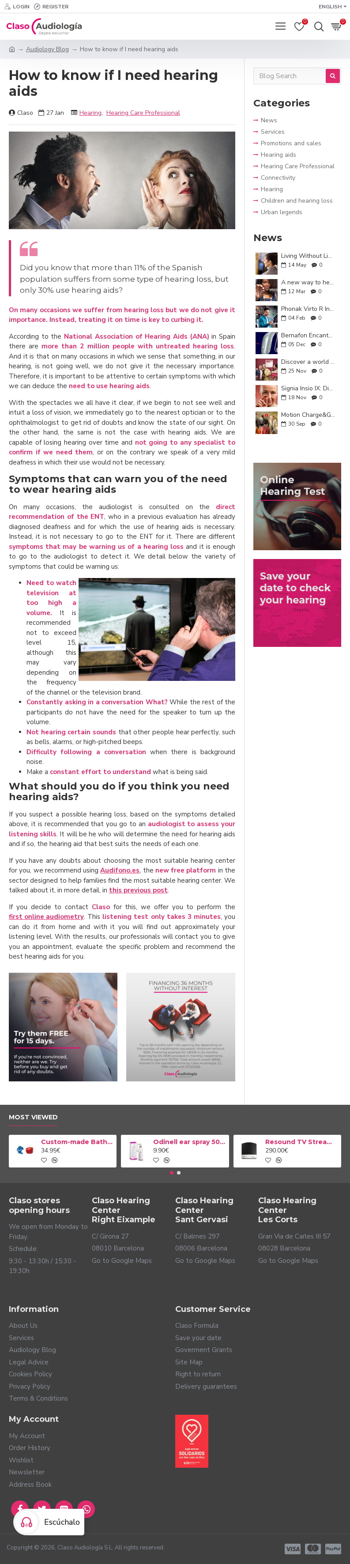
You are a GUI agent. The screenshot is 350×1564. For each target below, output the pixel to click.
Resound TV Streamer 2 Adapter (301, 1142)
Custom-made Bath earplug (77, 1142)
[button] (171, 1173)
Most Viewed (33, 1117)
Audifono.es (119, 870)
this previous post (138, 890)
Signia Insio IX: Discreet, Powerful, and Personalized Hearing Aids (308, 388)
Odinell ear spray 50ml (189, 1142)
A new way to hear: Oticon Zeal (308, 282)
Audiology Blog (47, 49)
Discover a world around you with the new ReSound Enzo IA (308, 362)
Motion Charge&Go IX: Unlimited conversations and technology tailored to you (308, 415)
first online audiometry (46, 916)
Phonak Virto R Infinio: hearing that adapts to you (308, 309)
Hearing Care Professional (143, 113)
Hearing (90, 113)
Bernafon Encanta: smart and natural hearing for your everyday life (308, 335)
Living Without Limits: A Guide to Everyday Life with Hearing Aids (308, 256)
